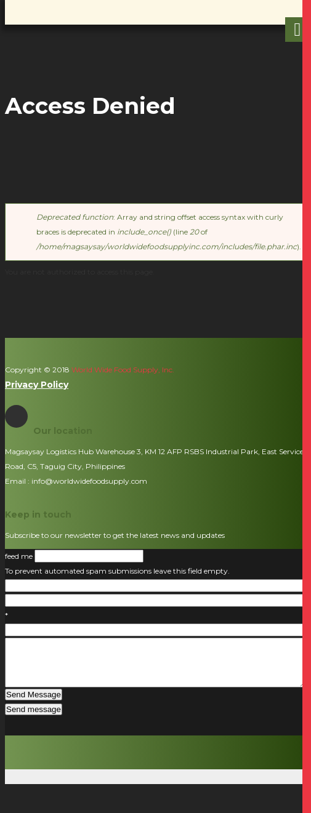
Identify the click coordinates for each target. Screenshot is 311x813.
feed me (19, 556)
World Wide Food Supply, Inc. (122, 369)
